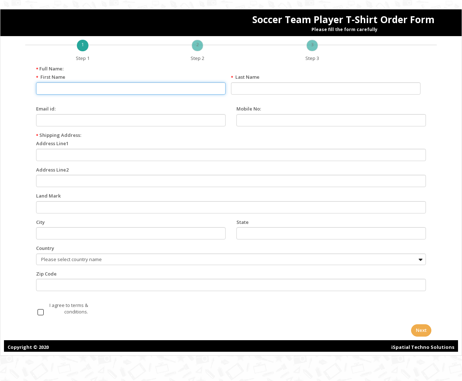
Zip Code (46, 273)
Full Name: (50, 68)
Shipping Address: (58, 135)
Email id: (46, 108)
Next (421, 330)
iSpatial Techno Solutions (422, 347)
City (40, 222)
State (242, 222)
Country (45, 248)
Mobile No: (248, 108)
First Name (52, 77)
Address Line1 (52, 143)
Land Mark (48, 195)
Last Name (247, 77)
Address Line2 (52, 169)
